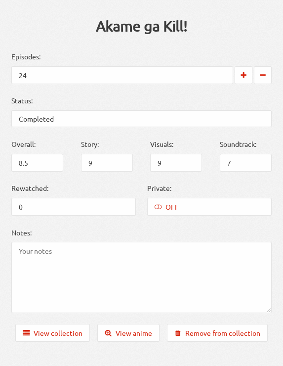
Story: (90, 143)
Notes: (21, 232)
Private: (159, 187)
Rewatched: (29, 187)
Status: (22, 100)
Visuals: (161, 143)
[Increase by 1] (243, 75)
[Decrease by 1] (263, 75)
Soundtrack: (238, 143)
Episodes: (25, 56)
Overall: (23, 143)
